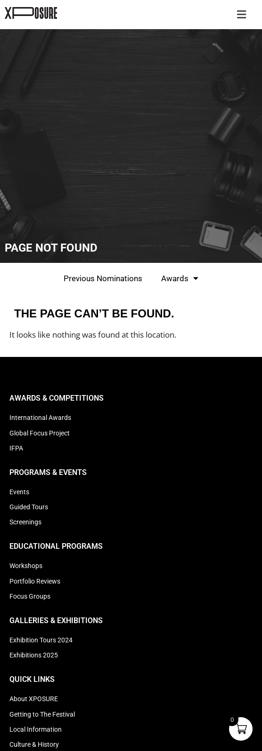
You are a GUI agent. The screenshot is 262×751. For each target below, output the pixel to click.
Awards (179, 278)
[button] (241, 15)
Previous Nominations (103, 278)
